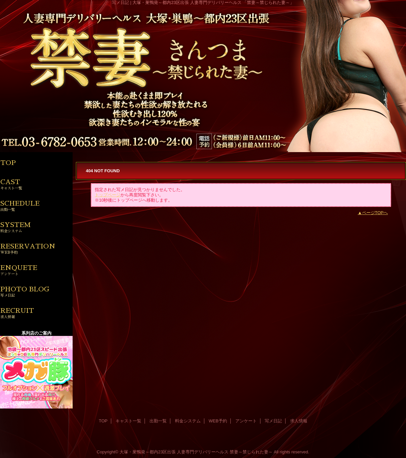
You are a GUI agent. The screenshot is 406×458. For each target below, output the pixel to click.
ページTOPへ (375, 212)
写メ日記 (273, 420)
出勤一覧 (158, 420)
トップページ (107, 194)
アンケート (246, 420)
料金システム (188, 420)
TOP (8, 162)
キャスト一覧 (128, 420)
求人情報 (298, 420)
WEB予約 (218, 420)
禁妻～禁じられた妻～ (251, 451)
